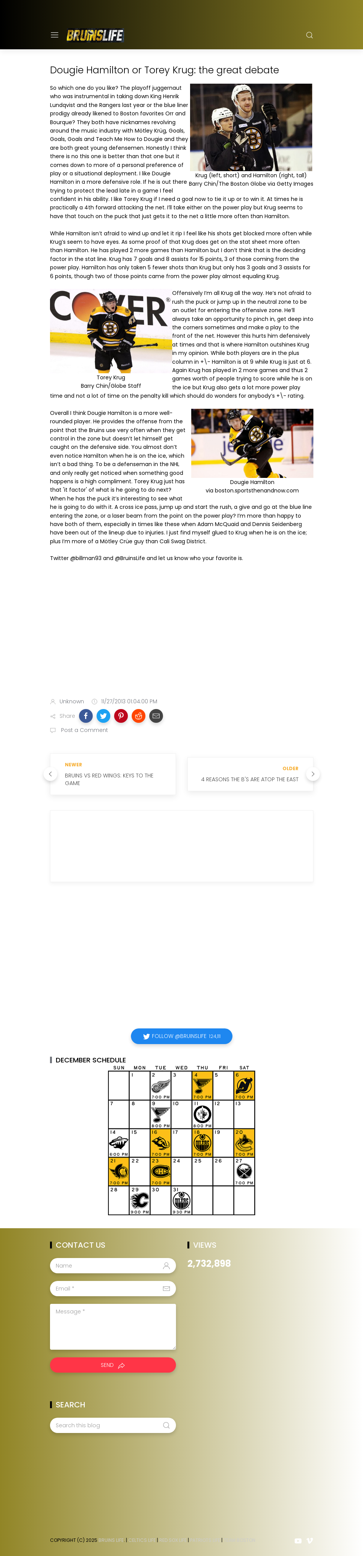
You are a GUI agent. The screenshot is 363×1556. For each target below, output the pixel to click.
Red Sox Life (173, 1540)
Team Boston (239, 1540)
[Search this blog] (113, 1425)
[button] (86, 716)
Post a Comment (84, 730)
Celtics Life (142, 1540)
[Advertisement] (181, 631)
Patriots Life (205, 1540)
